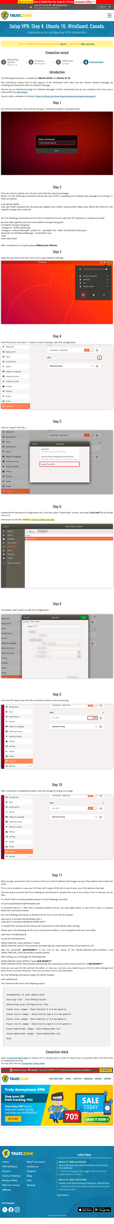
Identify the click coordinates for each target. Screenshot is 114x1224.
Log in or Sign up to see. (43, 519)
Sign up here (88, 43)
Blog (29, 1182)
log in (63, 43)
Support (31, 1177)
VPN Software (9, 1172)
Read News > (63, 1201)
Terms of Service (11, 1182)
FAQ (29, 1186)
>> (85, 2)
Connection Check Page (33, 1069)
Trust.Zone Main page (17, 1064)
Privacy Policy (9, 1186)
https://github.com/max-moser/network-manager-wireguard (65, 96)
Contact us (33, 1172)
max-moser (21, 92)
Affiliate (6, 1195)
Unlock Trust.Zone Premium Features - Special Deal (84, 1189)
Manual (31, 1191)
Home (5, 1168)
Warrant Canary (11, 1191)
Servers (6, 1177)
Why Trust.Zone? (36, 1168)
